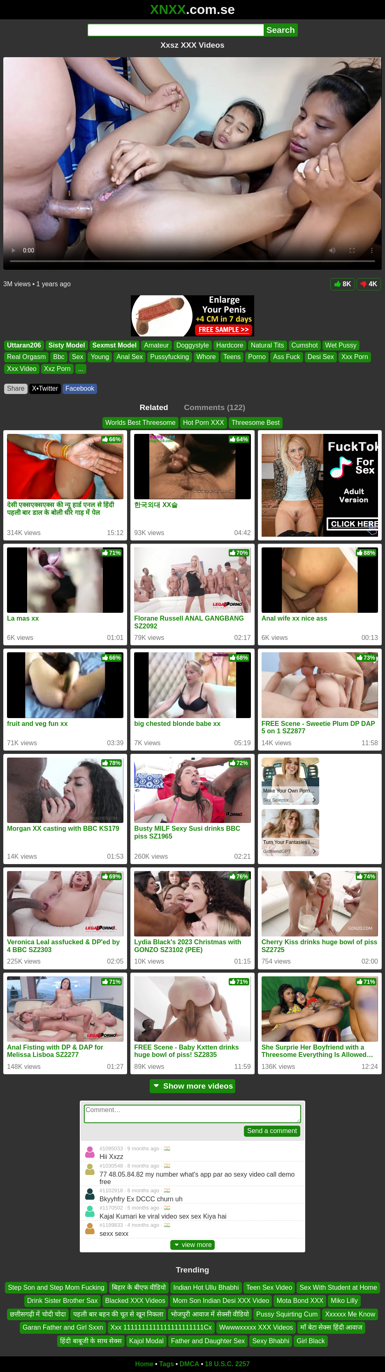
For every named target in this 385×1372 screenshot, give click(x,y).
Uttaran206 (24, 345)
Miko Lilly (344, 1301)
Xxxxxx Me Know (350, 1314)
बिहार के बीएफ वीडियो (139, 1287)
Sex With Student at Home (338, 1287)
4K (368, 283)
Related (154, 407)
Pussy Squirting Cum (287, 1314)
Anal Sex (129, 356)
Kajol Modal (146, 1340)
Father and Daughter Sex (208, 1340)
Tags (166, 1363)
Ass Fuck (286, 356)
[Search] (175, 30)
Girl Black (311, 1340)
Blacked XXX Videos (135, 1301)
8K (342, 283)
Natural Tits (267, 345)
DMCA (189, 1363)
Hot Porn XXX (203, 422)
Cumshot (305, 345)
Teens (232, 356)
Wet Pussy (341, 345)
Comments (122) (214, 407)
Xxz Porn (57, 368)
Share (16, 388)
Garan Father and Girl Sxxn (63, 1327)
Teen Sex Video (269, 1287)
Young (99, 356)
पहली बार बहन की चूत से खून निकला (118, 1314)
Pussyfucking (169, 356)
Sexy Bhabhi (270, 1340)
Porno (257, 356)
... (80, 368)
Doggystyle (192, 345)
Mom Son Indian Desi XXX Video (221, 1301)
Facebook (79, 388)
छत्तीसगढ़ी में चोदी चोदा (38, 1314)
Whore (206, 356)
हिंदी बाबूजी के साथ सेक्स (91, 1340)
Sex (77, 356)
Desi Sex (321, 356)
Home (144, 1363)
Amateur (156, 345)
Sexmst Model (115, 345)
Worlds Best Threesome (140, 422)
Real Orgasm (26, 356)
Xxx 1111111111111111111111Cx (161, 1327)
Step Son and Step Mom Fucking (56, 1287)
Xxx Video (22, 368)
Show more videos (192, 1086)
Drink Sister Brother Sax (62, 1301)
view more (192, 1244)
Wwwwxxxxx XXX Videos (256, 1327)
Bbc (59, 356)
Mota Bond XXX (299, 1301)
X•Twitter (45, 388)
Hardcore (230, 345)
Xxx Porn (354, 356)
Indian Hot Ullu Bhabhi (206, 1287)
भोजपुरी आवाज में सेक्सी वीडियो (210, 1314)
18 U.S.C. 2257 (227, 1363)
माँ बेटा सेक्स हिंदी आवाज (331, 1327)
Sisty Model (67, 345)
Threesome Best (256, 422)
